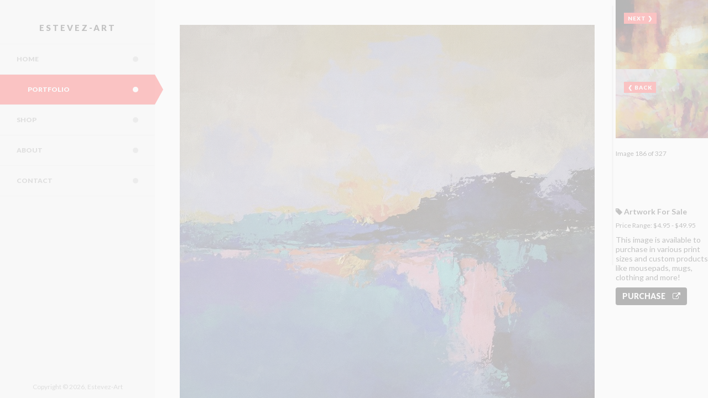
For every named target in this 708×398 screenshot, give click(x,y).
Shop (86, 120)
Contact (86, 181)
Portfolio (91, 89)
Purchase (651, 296)
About (86, 150)
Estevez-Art (77, 28)
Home (86, 59)
